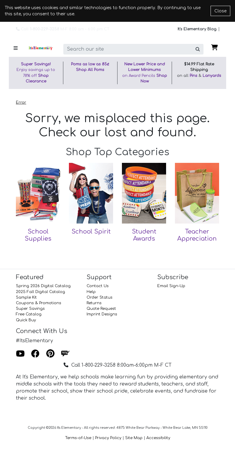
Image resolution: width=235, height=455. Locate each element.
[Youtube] (20, 354)
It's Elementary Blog (197, 29)
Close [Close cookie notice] (220, 11)
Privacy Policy (108, 438)
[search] (127, 49)
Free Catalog (29, 314)
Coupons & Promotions (38, 303)
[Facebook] (35, 354)
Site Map (134, 438)
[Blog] (65, 354)
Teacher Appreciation (197, 235)
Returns (94, 303)
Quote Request (101, 309)
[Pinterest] (50, 354)
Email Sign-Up (171, 286)
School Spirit (91, 231)
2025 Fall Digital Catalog (40, 292)
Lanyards (212, 76)
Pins (193, 76)
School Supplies (38, 235)
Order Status (99, 297)
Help (91, 292)
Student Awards (144, 235)
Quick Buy (26, 320)
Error (21, 102)
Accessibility (158, 438)
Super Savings (30, 309)
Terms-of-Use (78, 438)
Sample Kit (26, 297)
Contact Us (98, 286)
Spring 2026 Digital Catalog (43, 286)
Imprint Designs (102, 314)
